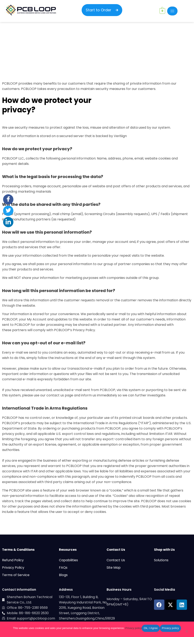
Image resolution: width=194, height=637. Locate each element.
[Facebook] (8, 199)
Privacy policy (133, 628)
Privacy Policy (13, 567)
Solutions (161, 560)
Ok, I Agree (151, 628)
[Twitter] (8, 211)
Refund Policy (13, 560)
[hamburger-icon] (172, 11)
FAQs (63, 567)
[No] (186, 632)
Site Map (114, 567)
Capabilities (68, 560)
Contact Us (116, 560)
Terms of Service (15, 575)
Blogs (63, 575)
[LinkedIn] (8, 222)
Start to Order (102, 10)
